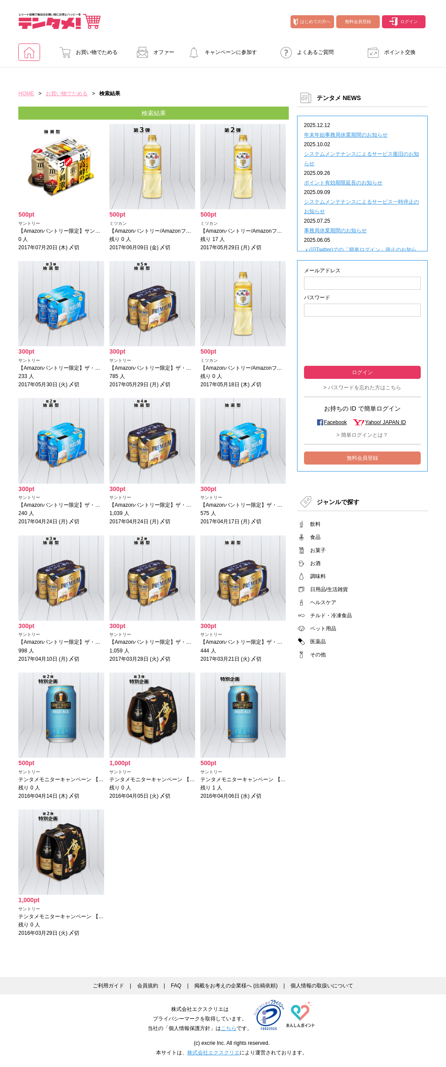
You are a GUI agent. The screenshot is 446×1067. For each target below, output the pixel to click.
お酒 (315, 563)
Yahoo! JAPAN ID (385, 422)
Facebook (335, 422)
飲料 (315, 524)
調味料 (318, 576)
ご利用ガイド (108, 986)
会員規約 (147, 986)
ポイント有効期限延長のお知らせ (343, 183)
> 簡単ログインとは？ (362, 435)
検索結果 (154, 113)
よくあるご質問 (304, 52)
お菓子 (318, 550)
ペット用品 (323, 628)
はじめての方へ (312, 21)
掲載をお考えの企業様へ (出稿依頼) (235, 986)
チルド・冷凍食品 (331, 615)
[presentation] (362, 340)
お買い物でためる (86, 52)
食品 (315, 537)
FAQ (176, 986)
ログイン (403, 21)
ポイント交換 (389, 52)
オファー (153, 52)
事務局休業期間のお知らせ (335, 230)
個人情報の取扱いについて (322, 986)
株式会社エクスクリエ (213, 1053)
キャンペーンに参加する (220, 55)
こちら (229, 1028)
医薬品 (318, 642)
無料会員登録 (358, 21)
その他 (318, 655)
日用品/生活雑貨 (329, 589)
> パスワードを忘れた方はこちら (362, 388)
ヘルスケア (323, 602)
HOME (26, 93)
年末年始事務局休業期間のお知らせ (346, 135)
